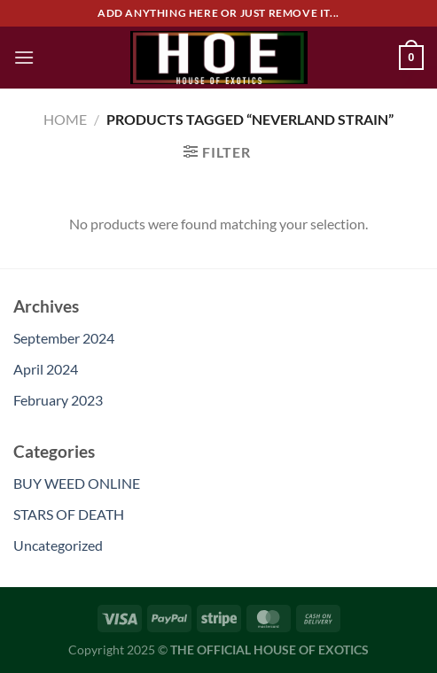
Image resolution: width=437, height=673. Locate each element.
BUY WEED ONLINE (76, 483)
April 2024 (45, 368)
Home (65, 119)
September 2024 (63, 337)
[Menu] (24, 57)
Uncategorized (58, 545)
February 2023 (58, 399)
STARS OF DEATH (68, 514)
